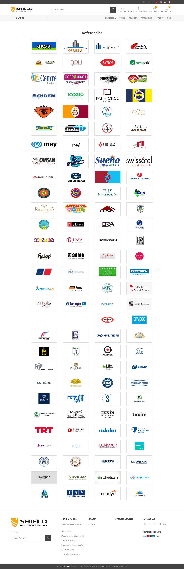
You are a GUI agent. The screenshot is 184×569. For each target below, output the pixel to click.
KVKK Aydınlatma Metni (71, 524)
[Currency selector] (147, 2)
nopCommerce (73, 566)
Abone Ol (48, 538)
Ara (113, 10)
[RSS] (164, 524)
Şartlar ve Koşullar (69, 540)
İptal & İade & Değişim (70, 554)
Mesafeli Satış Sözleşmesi (72, 536)
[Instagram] (159, 524)
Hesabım (122, 11)
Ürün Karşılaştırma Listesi (137, 11)
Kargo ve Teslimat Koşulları (72, 545)
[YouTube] (155, 524)
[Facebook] (150, 524)
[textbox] (80, 10)
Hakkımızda (66, 531)
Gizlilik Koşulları (67, 550)
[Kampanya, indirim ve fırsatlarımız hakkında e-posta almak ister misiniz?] (28, 538)
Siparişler (92, 524)
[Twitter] (145, 524)
